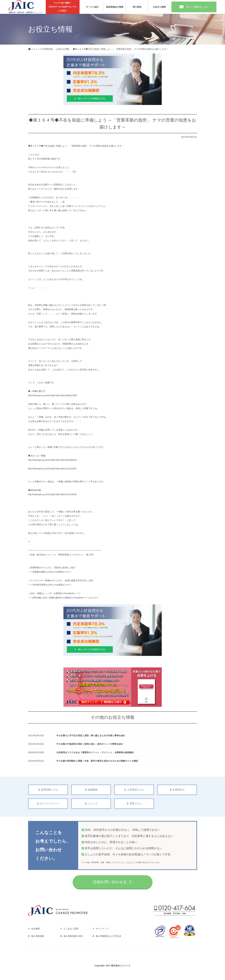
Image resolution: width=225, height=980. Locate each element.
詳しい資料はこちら (194, 6)
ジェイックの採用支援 (42, 49)
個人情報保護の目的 (73, 936)
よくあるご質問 (70, 928)
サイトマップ (102, 928)
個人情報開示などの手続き (108, 936)
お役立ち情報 (159, 7)
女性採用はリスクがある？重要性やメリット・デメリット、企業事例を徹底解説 (95, 752)
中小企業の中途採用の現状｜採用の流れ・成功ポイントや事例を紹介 (89, 744)
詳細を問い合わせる (110, 882)
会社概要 (35, 928)
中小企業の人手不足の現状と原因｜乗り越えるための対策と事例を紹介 (90, 735)
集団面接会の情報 (114, 7)
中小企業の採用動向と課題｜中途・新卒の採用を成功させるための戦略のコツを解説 (97, 761)
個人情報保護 (37, 936)
